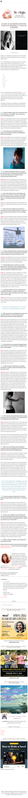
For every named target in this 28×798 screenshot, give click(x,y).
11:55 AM (5, 591)
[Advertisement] (14, 780)
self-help (7, 575)
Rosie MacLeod (7, 574)
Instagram (3, 731)
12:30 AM (5, 595)
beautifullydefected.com (6, 545)
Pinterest (2, 734)
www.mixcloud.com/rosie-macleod (14, 566)
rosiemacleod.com (4, 569)
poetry (2, 574)
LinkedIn (16, 567)
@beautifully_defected (6, 547)
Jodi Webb (5, 581)
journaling (4, 572)
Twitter (2, 733)
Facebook (2, 730)
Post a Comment (4, 597)
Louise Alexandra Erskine (12, 572)
